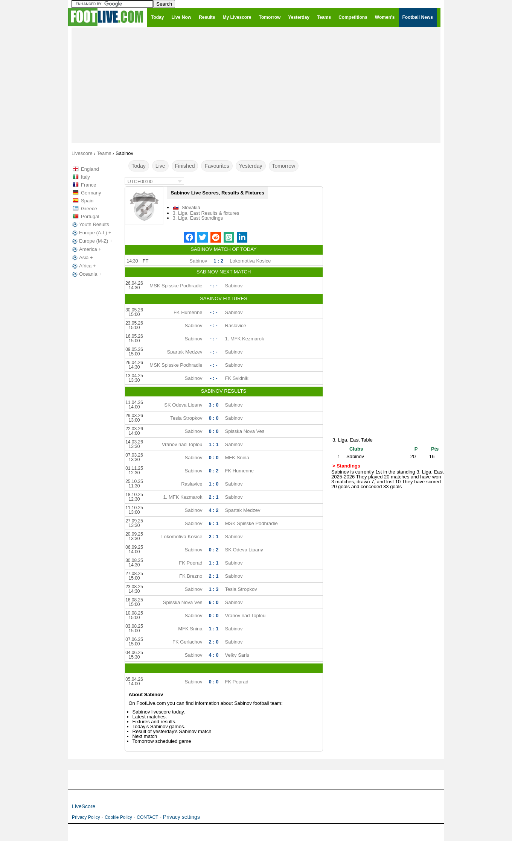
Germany (91, 193)
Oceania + (86, 274)
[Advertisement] (256, 85)
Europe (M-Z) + (92, 241)
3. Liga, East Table (352, 440)
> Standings (346, 466)
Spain (87, 200)
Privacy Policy (86, 817)
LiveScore (83, 806)
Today (139, 166)
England (90, 169)
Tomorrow (283, 166)
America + (86, 249)
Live (160, 166)
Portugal (90, 216)
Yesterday (250, 166)
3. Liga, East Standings (198, 218)
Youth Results (90, 225)
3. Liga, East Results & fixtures (206, 213)
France (88, 185)
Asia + (82, 258)
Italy (85, 177)
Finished (185, 166)
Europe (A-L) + (91, 233)
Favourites (216, 166)
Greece (89, 208)
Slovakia (191, 207)
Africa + (83, 266)
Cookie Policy (118, 817)
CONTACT (147, 817)
